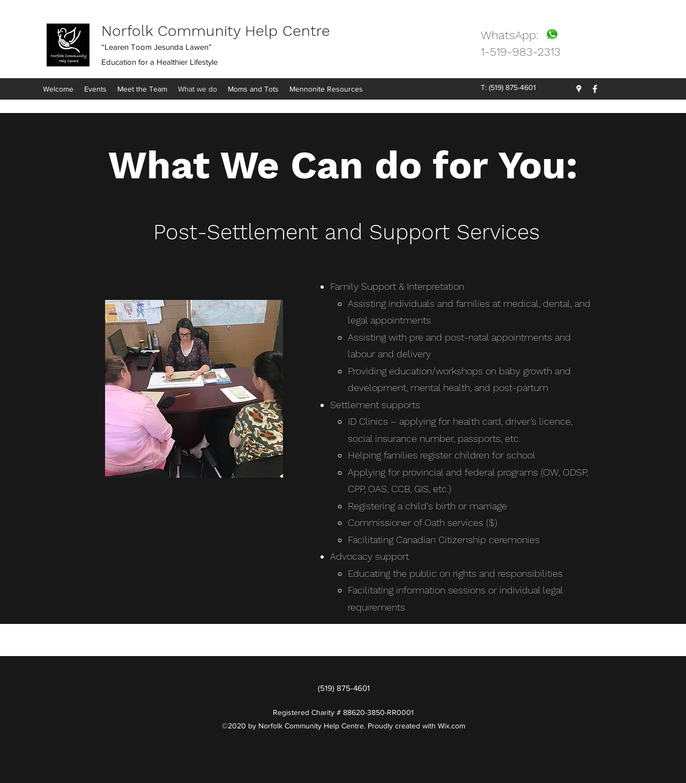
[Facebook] (595, 89)
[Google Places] (578, 89)
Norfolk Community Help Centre (215, 31)
